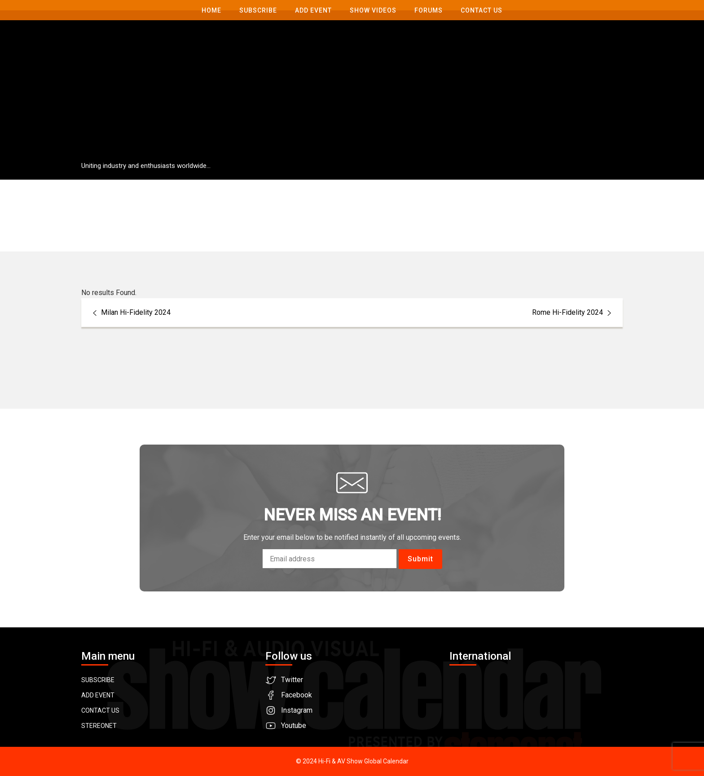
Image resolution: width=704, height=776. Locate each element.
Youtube (293, 725)
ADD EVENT (97, 695)
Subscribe (258, 10)
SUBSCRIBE (97, 679)
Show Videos (373, 10)
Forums (428, 10)
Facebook (296, 695)
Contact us (481, 10)
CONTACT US (100, 710)
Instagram (296, 710)
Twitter (292, 679)
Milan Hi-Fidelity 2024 (130, 312)
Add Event (313, 10)
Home (211, 10)
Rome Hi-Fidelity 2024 (573, 312)
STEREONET (99, 725)
